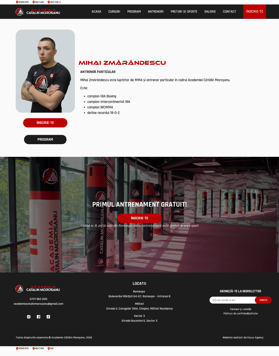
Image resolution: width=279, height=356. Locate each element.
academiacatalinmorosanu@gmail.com (38, 309)
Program (134, 11)
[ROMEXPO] (17, 2)
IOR (52, 354)
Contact (229, 11)
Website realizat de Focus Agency (243, 343)
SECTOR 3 (55, 2)
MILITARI (39, 2)
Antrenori (156, 11)
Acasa (96, 11)
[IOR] (48, 353)
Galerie (210, 11)
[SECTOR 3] (48, 2)
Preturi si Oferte (184, 11)
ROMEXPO (24, 2)
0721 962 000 (38, 304)
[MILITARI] (33, 2)
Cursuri (114, 11)
